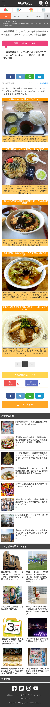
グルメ (27, 16)
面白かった (10, 383)
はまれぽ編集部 (42, 83)
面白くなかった (31, 383)
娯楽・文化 (38, 16)
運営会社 (10, 695)
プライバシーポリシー (35, 695)
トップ (5, 16)
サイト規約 (20, 695)
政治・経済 (16, 16)
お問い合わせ (25, 698)
